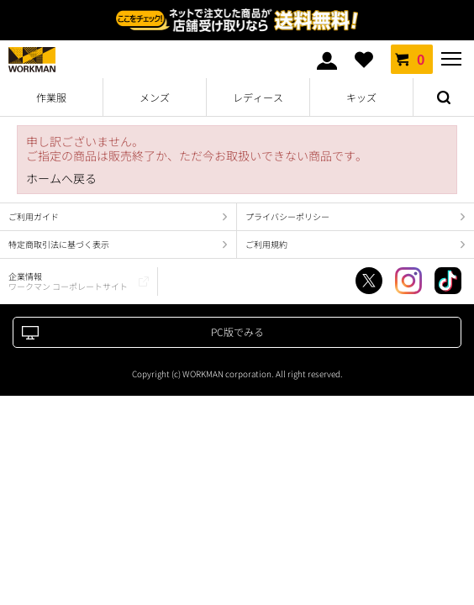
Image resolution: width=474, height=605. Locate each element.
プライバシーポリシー (287, 216)
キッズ (361, 97)
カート (412, 59)
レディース (258, 97)
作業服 (51, 97)
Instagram (408, 280)
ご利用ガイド (33, 216)
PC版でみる (237, 331)
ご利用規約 (266, 244)
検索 (443, 97)
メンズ (155, 97)
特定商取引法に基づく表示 (58, 244)
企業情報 (68, 281)
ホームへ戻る (61, 178)
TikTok (447, 280)
